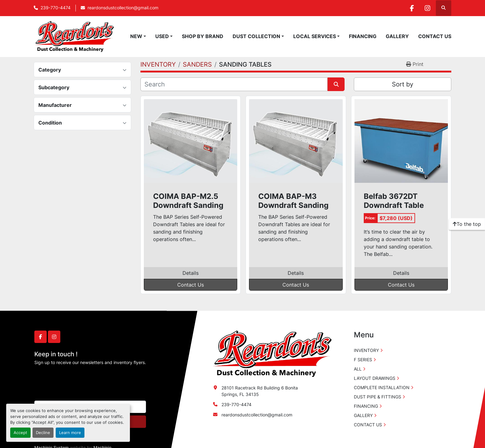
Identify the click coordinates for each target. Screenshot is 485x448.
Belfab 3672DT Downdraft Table (394, 201)
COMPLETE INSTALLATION (382, 387)
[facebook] (411, 8)
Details (190, 273)
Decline (43, 432)
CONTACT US (434, 36)
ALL (358, 368)
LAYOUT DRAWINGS (374, 378)
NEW (136, 36)
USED (162, 36)
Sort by (402, 84)
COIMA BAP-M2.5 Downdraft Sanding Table (188, 201)
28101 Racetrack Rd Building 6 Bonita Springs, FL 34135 (259, 391)
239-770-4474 (56, 7)
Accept (20, 432)
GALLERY (397, 36)
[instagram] (427, 8)
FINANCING (362, 36)
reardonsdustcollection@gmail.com (123, 7)
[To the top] (467, 224)
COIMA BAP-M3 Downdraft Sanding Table (293, 201)
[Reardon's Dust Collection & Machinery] (272, 353)
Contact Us (190, 285)
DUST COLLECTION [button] (256, 36)
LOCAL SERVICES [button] (314, 36)
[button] (138, 36)
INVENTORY (366, 350)
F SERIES (363, 359)
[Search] (234, 84)
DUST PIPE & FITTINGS (377, 396)
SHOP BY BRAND (202, 36)
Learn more (70, 432)
